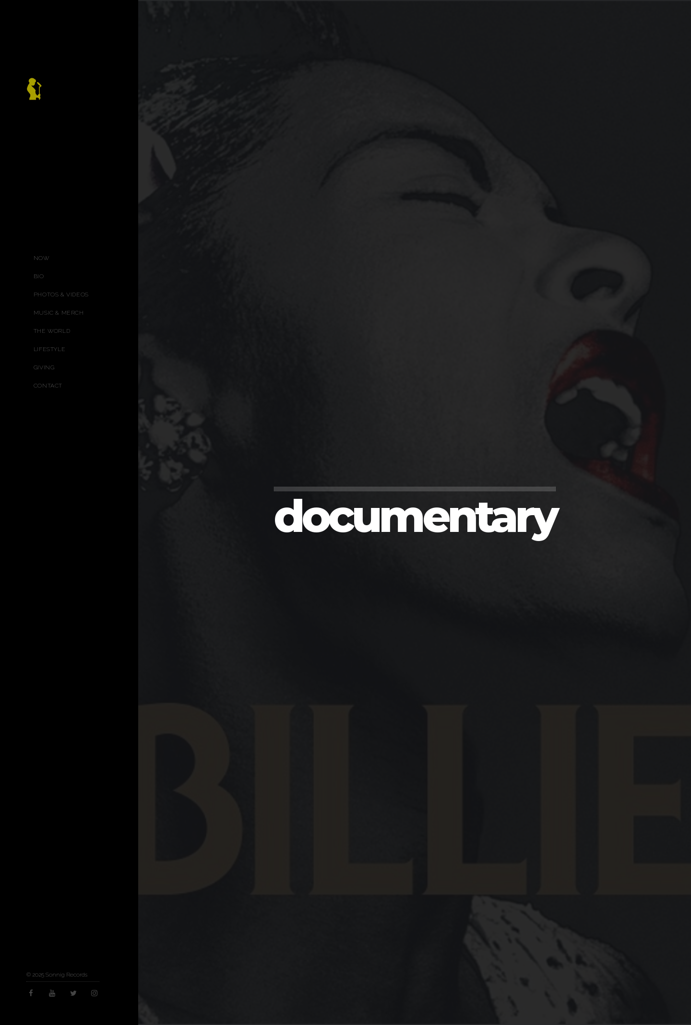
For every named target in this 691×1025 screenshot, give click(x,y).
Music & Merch (59, 312)
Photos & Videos (61, 294)
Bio (39, 276)
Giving (44, 367)
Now (41, 258)
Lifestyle (49, 349)
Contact (48, 385)
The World (52, 331)
